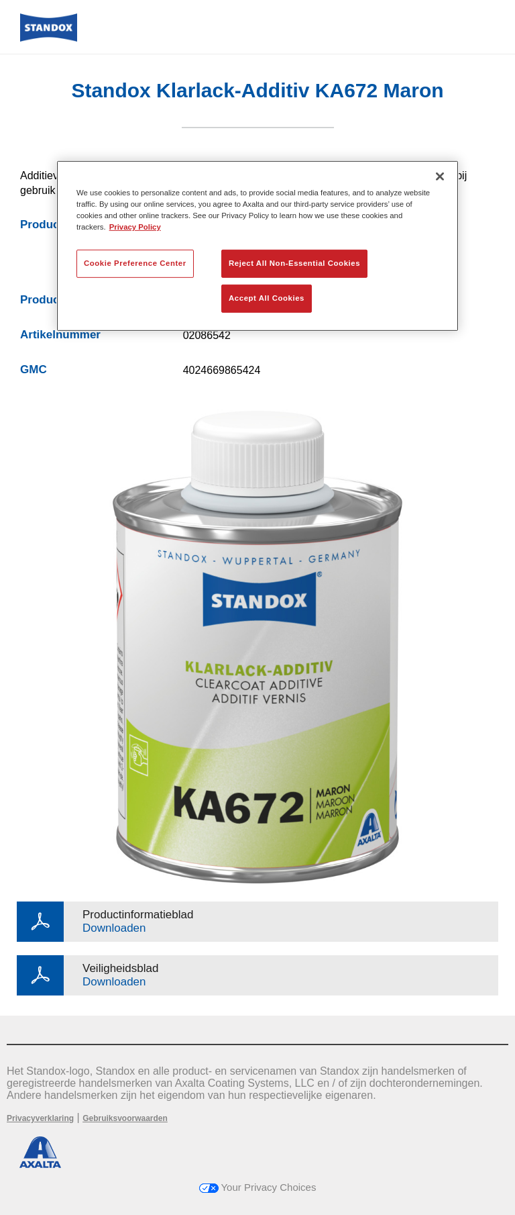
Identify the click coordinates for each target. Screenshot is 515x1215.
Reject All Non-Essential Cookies (294, 263)
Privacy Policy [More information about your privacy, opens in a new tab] (135, 227)
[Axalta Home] (48, 38)
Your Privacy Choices (258, 1187)
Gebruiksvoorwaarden (125, 1118)
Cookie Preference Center (135, 263)
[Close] (440, 176)
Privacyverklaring (40, 1118)
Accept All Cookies (266, 298)
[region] (257, 245)
